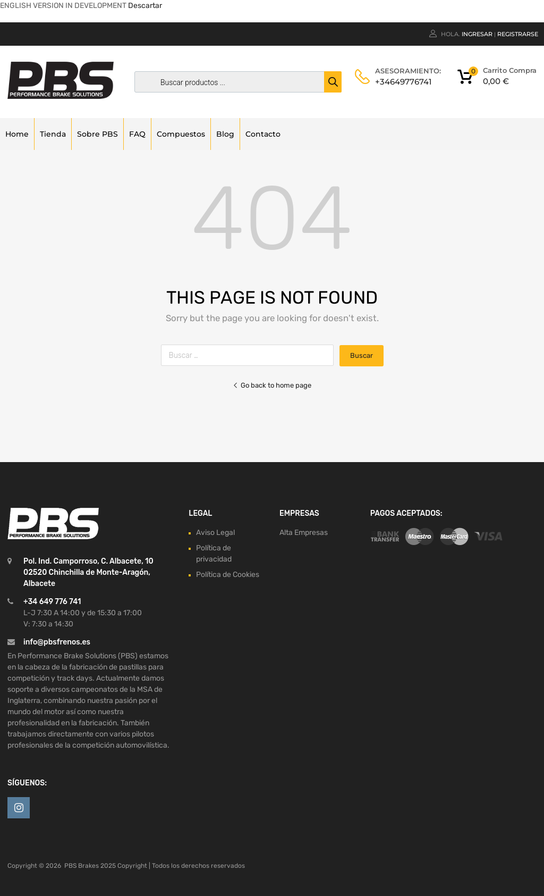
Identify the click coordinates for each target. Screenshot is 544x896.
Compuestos (181, 134)
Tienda (53, 134)
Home (17, 134)
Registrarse (517, 34)
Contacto (262, 134)
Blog (225, 134)
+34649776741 (401, 82)
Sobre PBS (97, 134)
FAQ (137, 134)
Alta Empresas (303, 532)
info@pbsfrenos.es (56, 642)
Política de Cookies (227, 574)
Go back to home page (272, 385)
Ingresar (477, 34)
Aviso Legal (215, 532)
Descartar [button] (145, 5)
